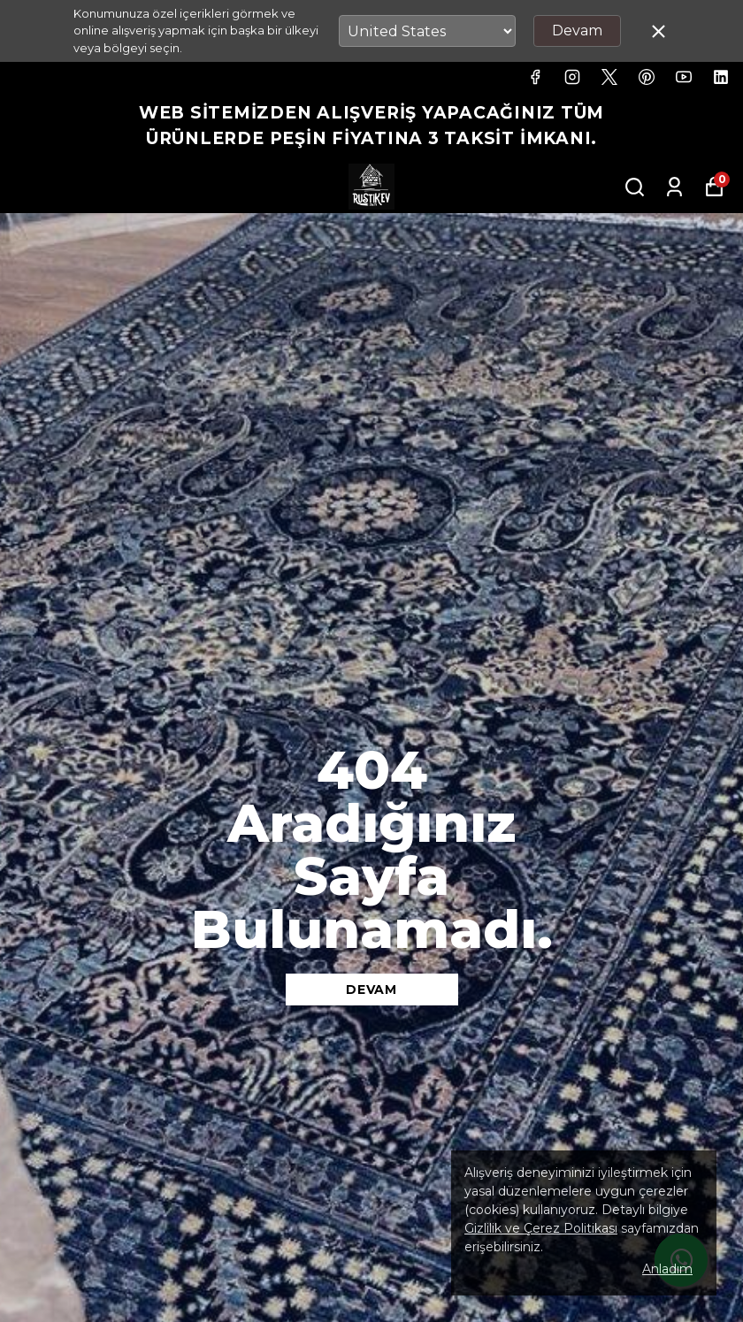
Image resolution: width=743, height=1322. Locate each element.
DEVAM (371, 989)
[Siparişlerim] (674, 187)
